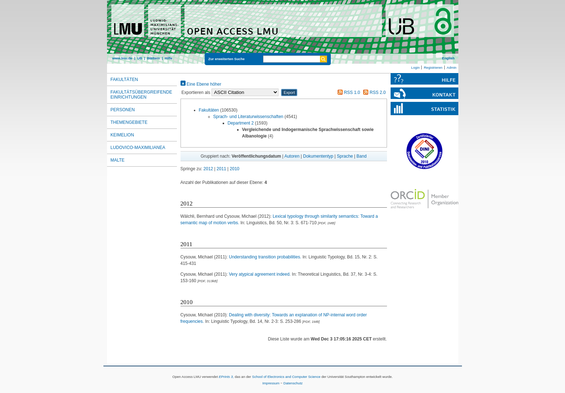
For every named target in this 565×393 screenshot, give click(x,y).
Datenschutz (293, 383)
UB (139, 58)
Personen (123, 109)
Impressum (270, 383)
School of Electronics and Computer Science (286, 377)
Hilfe (168, 58)
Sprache (345, 156)
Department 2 (241, 123)
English (448, 58)
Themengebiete (129, 122)
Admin (452, 67)
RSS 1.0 (347, 92)
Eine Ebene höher (201, 84)
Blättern (153, 58)
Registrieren (433, 67)
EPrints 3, (226, 377)
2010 (235, 168)
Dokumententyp (318, 156)
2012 (208, 168)
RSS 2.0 (373, 92)
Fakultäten (209, 110)
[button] (289, 92)
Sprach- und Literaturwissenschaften (248, 116)
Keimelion (122, 134)
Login (415, 67)
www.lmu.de (122, 58)
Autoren (291, 156)
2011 (221, 168)
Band (361, 156)
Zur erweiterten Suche (226, 59)
